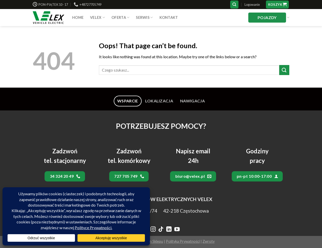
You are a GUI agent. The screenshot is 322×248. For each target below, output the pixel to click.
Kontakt (168, 17)
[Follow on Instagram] (152, 230)
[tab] (128, 101)
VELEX (97, 17)
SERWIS (144, 17)
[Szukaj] (234, 5)
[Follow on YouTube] (177, 230)
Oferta (120, 17)
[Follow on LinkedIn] (169, 230)
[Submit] (284, 70)
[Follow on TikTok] (161, 230)
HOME (78, 17)
